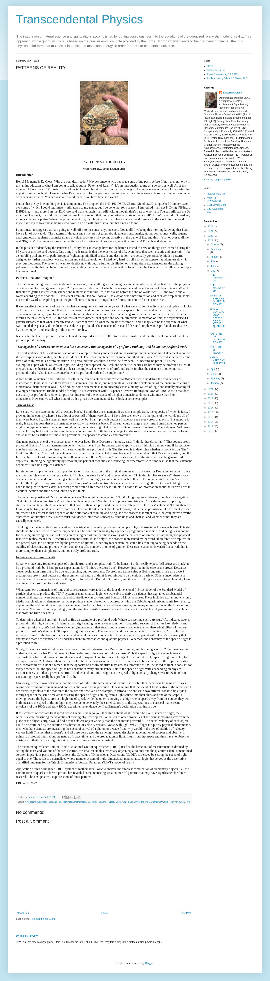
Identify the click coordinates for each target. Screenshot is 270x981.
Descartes (93, 802)
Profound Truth (142, 802)
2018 (211, 403)
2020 (211, 393)
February (216, 378)
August (215, 256)
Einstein (119, 802)
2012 (211, 431)
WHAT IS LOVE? (27, 936)
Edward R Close (106, 802)
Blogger (149, 963)
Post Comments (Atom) (43, 918)
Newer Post (23, 913)
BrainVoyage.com (216, 205)
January (215, 383)
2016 (211, 412)
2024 (211, 231)
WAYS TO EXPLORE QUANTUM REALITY (217, 300)
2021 (211, 389)
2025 (211, 226)
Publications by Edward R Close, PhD (227, 78)
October (215, 244)
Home (104, 913)
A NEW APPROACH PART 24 (217, 360)
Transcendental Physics (79, 19)
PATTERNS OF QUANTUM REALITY (217, 338)
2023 (211, 236)
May (213, 270)
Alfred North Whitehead (36, 802)
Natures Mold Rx (216, 193)
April (213, 369)
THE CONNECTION (218, 288)
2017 (211, 407)
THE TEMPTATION (217, 277)
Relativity (173, 802)
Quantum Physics (159, 802)
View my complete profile (217, 179)
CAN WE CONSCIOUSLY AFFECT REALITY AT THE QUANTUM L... (217, 319)
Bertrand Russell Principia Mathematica (67, 802)
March (214, 373)
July (213, 261)
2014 (211, 421)
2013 (211, 426)
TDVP (181, 802)
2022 (211, 240)
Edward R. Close (232, 92)
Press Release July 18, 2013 (222, 74)
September (216, 249)
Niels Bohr (129, 802)
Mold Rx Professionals (214, 199)
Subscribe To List (216, 70)
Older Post (185, 913)
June (213, 266)
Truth (187, 802)
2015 (211, 417)
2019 (211, 398)
